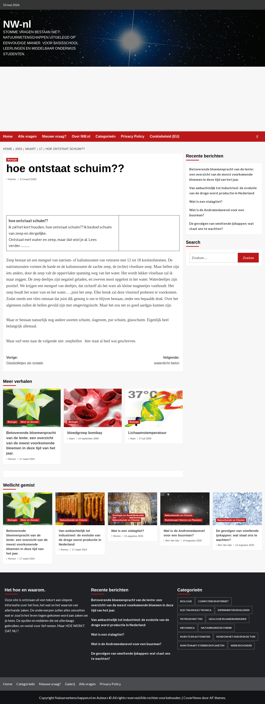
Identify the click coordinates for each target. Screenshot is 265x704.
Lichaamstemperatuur (147, 432)
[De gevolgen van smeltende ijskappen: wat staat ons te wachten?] (237, 508)
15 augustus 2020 (133, 535)
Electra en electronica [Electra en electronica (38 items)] (195, 609)
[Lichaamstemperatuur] (154, 407)
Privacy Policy (132, 135)
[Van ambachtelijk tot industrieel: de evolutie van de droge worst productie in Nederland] (80, 508)
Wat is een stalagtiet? (205, 201)
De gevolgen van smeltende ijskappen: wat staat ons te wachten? (221, 225)
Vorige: (49, 360)
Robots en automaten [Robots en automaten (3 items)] (195, 636)
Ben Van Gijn (172, 539)
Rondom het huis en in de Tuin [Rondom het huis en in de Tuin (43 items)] (235, 636)
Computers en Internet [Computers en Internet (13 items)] (213, 600)
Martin (12, 178)
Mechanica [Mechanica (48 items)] (187, 627)
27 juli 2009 (145, 437)
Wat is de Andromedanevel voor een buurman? (216, 211)
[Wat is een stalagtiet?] (132, 508)
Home (8, 135)
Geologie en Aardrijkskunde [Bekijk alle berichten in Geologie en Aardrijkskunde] (128, 514)
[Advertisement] (132, 98)
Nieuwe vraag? (54, 135)
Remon (12, 458)
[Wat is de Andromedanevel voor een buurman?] (185, 508)
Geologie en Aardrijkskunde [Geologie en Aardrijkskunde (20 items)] (227, 618)
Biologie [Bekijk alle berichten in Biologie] (12, 159)
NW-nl (16, 24)
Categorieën (105, 135)
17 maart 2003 (28, 178)
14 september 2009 (88, 437)
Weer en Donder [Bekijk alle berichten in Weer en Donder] (30, 421)
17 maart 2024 (27, 458)
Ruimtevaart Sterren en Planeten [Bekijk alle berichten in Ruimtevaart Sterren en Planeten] (183, 519)
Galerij (70, 683)
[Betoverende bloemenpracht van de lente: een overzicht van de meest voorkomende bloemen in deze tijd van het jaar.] (32, 407)
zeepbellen (74, 340)
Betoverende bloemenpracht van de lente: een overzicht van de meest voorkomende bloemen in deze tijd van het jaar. (31, 442)
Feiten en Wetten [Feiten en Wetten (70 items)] (191, 618)
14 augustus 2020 (192, 539)
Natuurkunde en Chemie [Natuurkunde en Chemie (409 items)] (216, 627)
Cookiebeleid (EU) (164, 135)
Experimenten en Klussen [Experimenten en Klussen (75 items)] (233, 609)
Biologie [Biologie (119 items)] (186, 600)
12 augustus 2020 (244, 544)
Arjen (72, 437)
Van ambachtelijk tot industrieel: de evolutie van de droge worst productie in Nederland (223, 189)
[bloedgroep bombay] (92, 407)
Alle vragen (27, 135)
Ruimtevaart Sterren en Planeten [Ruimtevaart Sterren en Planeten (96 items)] (202, 644)
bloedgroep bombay (84, 432)
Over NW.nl (81, 135)
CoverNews (192, 697)
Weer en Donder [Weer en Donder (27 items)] (241, 644)
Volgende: (136, 360)
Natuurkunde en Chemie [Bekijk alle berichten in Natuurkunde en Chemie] (73, 519)
